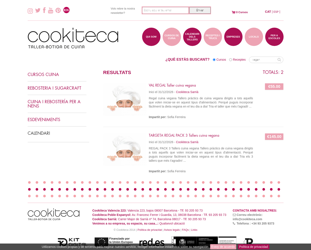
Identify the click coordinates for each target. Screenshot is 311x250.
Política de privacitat (150, 229)
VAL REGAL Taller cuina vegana (172, 85)
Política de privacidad (253, 246)
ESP (276, 11)
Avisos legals (172, 229)
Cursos (221, 59)
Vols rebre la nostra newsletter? (123, 10)
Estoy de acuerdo (223, 246)
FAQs (185, 229)
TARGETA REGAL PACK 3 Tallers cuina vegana (184, 135)
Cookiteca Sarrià (187, 92)
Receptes (239, 59)
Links (194, 229)
